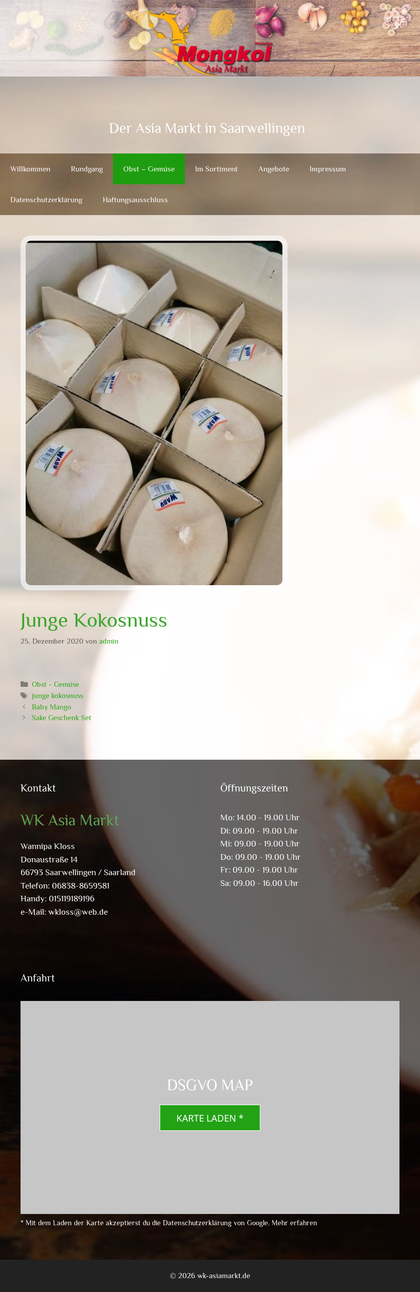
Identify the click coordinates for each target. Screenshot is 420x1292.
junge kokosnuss (57, 695)
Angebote (273, 168)
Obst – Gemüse (149, 168)
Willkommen (30, 168)
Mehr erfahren (294, 1223)
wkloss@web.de (78, 912)
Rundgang (87, 168)
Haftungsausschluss (135, 199)
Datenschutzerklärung (46, 199)
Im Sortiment (216, 168)
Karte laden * (210, 1118)
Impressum (328, 168)
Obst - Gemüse (55, 684)
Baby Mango (51, 707)
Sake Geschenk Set (61, 718)
